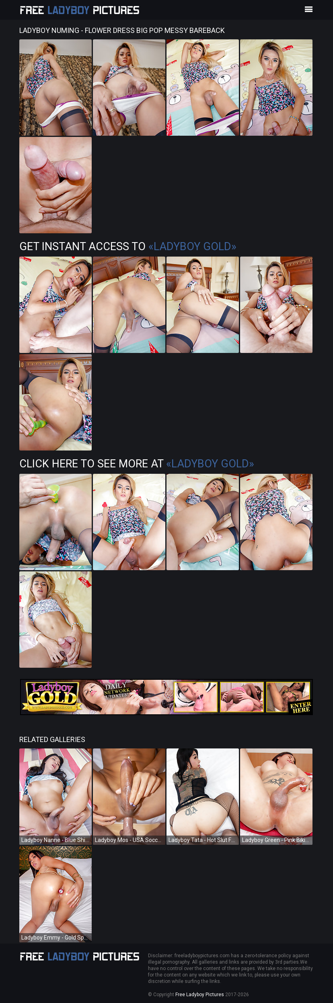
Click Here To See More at (136, 463)
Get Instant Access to (127, 246)
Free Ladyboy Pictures (199, 994)
